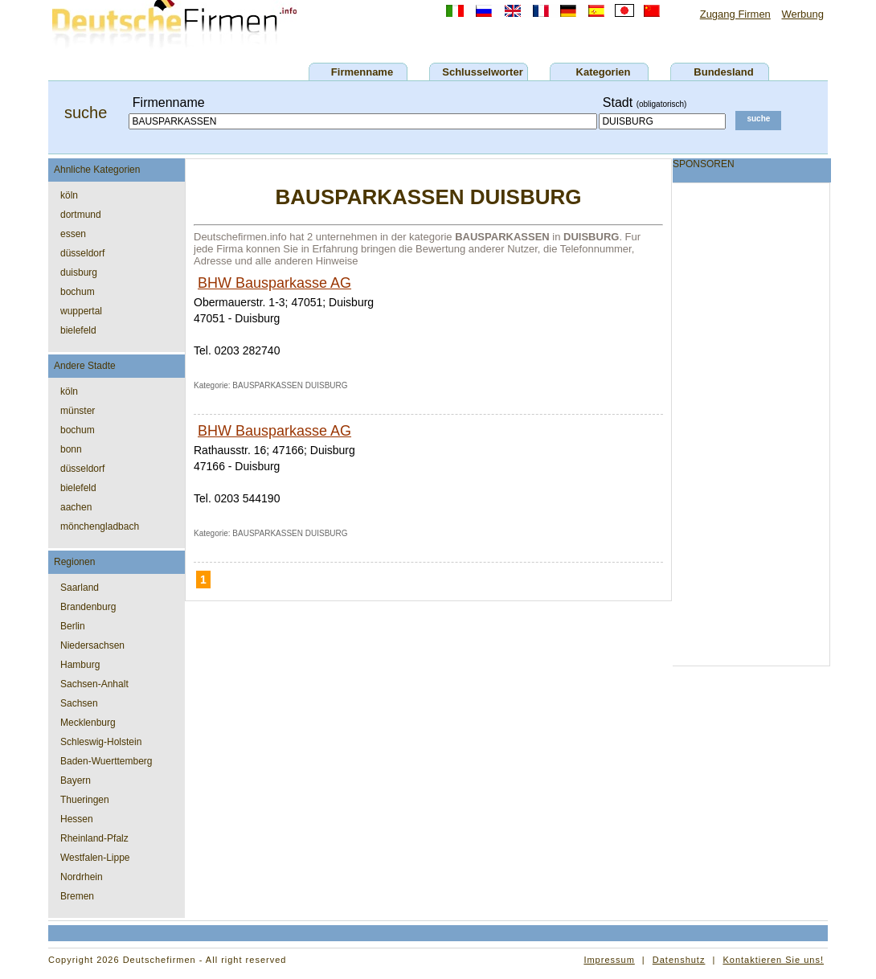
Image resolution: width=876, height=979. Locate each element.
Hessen (76, 819)
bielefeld (78, 330)
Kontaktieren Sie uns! (773, 960)
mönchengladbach (99, 526)
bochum (77, 291)
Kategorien (603, 72)
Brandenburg (88, 606)
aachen (76, 507)
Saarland (79, 587)
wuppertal (81, 311)
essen (73, 234)
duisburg (78, 272)
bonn (71, 449)
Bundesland (723, 72)
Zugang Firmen (735, 14)
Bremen (77, 896)
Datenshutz (679, 960)
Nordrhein (81, 877)
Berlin (72, 626)
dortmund (80, 214)
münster (77, 410)
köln (69, 195)
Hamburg (80, 664)
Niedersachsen (92, 645)
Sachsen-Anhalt (94, 684)
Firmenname (362, 72)
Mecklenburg (88, 722)
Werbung (802, 14)
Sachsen (79, 703)
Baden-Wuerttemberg (106, 761)
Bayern (75, 780)
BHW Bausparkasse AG (274, 283)
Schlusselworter (482, 72)
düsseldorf (82, 253)
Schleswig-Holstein (100, 742)
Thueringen (84, 799)
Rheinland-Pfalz (94, 838)
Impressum (608, 960)
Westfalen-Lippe (95, 857)
